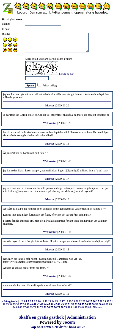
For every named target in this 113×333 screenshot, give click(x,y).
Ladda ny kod (66, 73)
